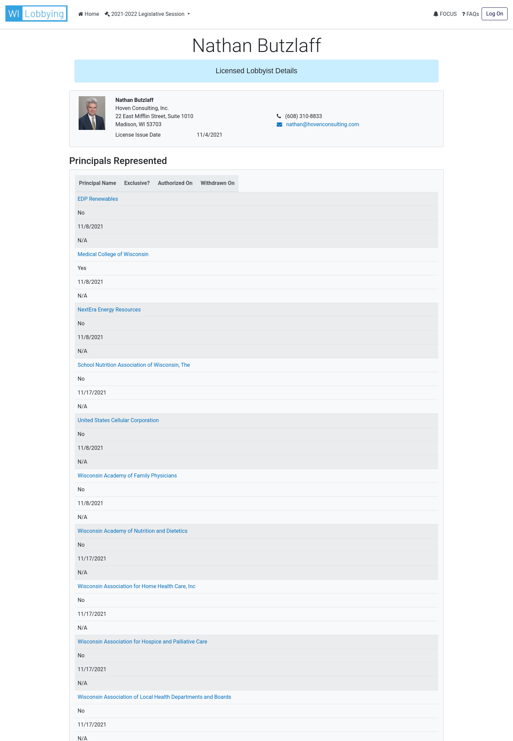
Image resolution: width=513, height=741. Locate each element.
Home (88, 14)
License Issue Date (138, 135)
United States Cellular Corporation (118, 420)
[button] (37, 13)
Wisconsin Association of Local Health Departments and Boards (154, 697)
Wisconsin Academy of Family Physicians (127, 475)
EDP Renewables (98, 199)
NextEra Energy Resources (109, 309)
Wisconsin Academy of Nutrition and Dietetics (133, 531)
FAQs (470, 14)
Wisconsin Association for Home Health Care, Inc (136, 586)
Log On (494, 13)
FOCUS (445, 14)
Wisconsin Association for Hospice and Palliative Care (142, 641)
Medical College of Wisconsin (113, 254)
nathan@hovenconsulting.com (318, 124)
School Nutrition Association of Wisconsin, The (134, 365)
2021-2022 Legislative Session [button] (145, 14)
